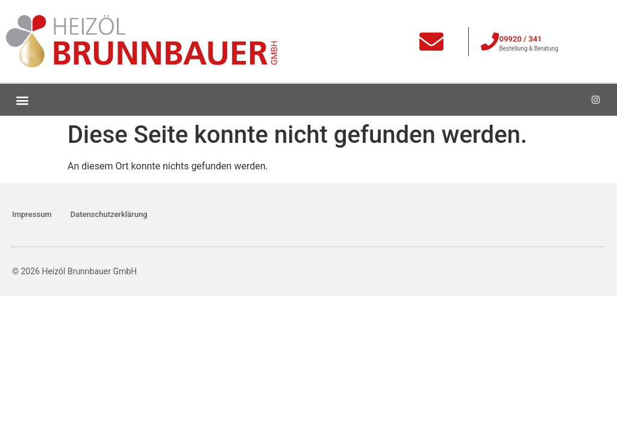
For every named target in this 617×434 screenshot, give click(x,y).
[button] (22, 100)
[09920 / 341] (490, 42)
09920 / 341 (520, 38)
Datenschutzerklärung (109, 214)
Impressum (32, 214)
